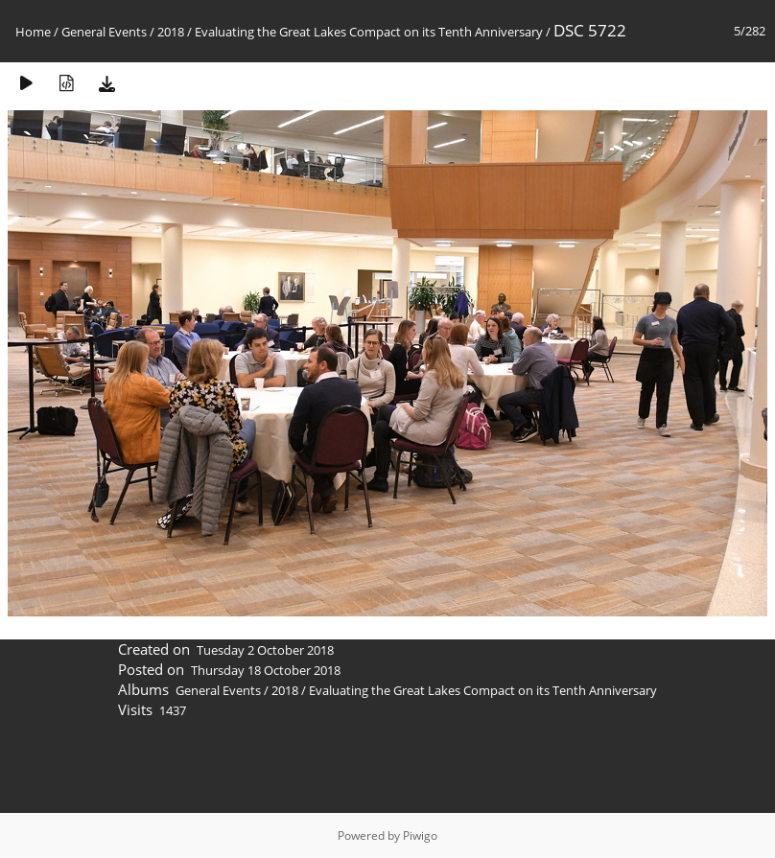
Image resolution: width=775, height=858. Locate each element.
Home (33, 31)
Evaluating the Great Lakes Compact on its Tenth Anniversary (369, 31)
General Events (104, 31)
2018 (170, 31)
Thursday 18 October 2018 (266, 670)
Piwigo (420, 835)
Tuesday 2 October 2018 (265, 650)
